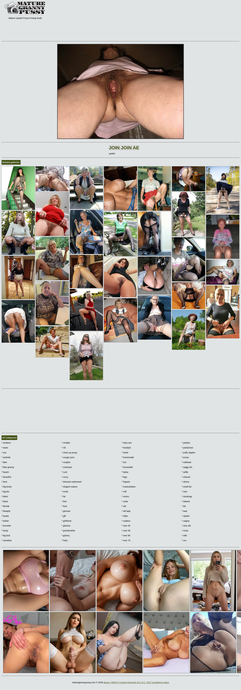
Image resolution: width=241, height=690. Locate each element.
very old (186, 525)
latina (125, 472)
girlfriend (66, 521)
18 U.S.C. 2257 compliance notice (152, 682)
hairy (65, 540)
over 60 (126, 535)
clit (64, 447)
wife (184, 535)
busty (5, 530)
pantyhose (187, 447)
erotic (65, 491)
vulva (185, 530)
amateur (6, 443)
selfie (185, 472)
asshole (6, 457)
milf (124, 491)
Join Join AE (124, 147)
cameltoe (7, 540)
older (125, 516)
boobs (5, 516)
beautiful (6, 477)
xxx (184, 540)
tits (184, 506)
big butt (6, 535)
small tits (187, 486)
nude (125, 501)
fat (63, 496)
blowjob (6, 511)
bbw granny (8, 467)
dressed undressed (71, 482)
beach (5, 472)
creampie (67, 467)
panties (186, 443)
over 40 (126, 525)
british (5, 521)
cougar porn (68, 457)
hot (124, 462)
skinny (185, 482)
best (4, 482)
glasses (66, 525)
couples (66, 462)
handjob (126, 447)
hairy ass (127, 443)
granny (66, 535)
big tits (5, 491)
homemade (128, 457)
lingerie (126, 482)
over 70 (126, 540)
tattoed (186, 501)
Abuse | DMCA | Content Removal (119, 682)
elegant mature (69, 486)
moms (125, 496)
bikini (5, 496)
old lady (126, 511)
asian (5, 447)
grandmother (68, 530)
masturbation (129, 486)
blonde (5, 506)
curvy (65, 477)
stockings (187, 496)
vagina (186, 521)
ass (4, 452)
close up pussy (69, 452)
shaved (186, 477)
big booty (7, 486)
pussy (185, 457)
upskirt (186, 516)
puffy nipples (188, 452)
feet (64, 501)
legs (124, 477)
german (66, 511)
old (124, 506)
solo (184, 491)
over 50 (126, 530)
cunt (64, 472)
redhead (186, 462)
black (5, 501)
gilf (64, 516)
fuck (64, 506)
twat (184, 511)
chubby (66, 443)
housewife (127, 467)
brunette (6, 525)
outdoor (126, 521)
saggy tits (187, 467)
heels (125, 452)
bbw (4, 462)
